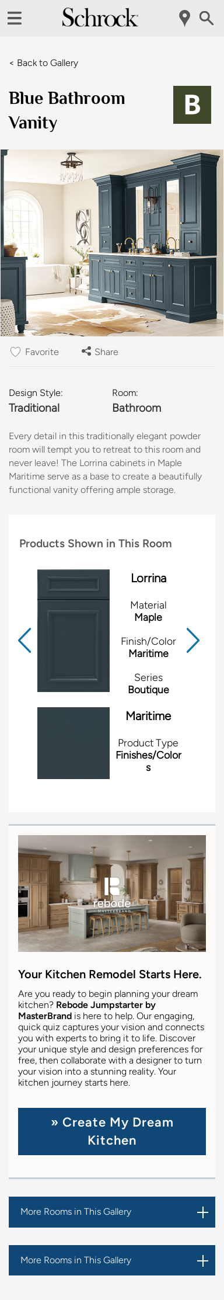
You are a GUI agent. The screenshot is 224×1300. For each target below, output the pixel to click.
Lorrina (148, 578)
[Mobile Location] (185, 18)
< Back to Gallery (43, 62)
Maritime (148, 716)
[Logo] (100, 23)
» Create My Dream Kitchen (112, 1131)
